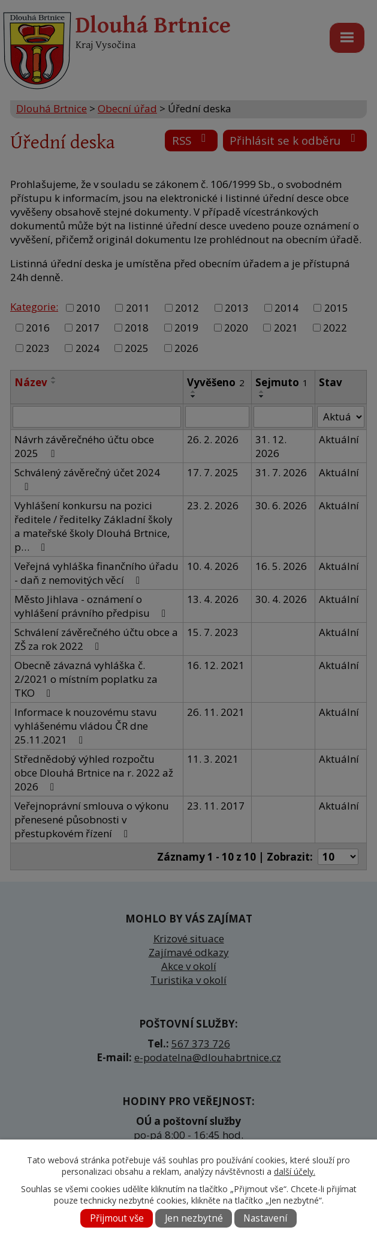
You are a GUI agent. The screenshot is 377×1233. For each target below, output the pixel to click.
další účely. (294, 1171)
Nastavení (265, 1218)
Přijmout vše (117, 1218)
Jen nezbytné (194, 1218)
